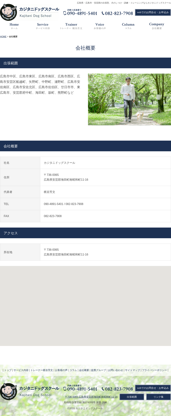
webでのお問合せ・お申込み (153, 12)
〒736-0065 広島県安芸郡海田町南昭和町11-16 (91, 396)
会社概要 (84, 370)
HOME (3, 36)
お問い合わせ (115, 370)
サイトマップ (132, 370)
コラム (73, 370)
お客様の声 (61, 370)
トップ (8, 370)
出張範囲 (132, 397)
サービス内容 (21, 370)
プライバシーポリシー (154, 370)
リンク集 (159, 397)
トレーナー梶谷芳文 (41, 370)
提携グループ (98, 370)
